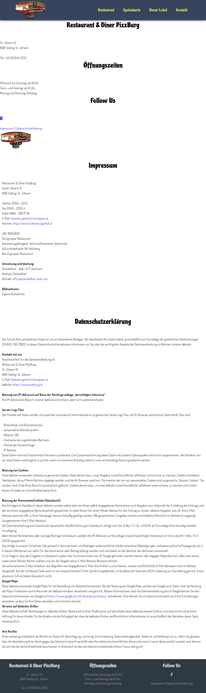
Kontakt (181, 9)
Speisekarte (131, 9)
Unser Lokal (158, 9)
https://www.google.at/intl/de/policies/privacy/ (77, 596)
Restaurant (106, 9)
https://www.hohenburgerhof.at (32, 223)
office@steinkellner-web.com (30, 279)
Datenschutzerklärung (28, 128)
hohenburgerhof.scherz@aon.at (29, 218)
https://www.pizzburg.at (28, 385)
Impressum (6, 128)
